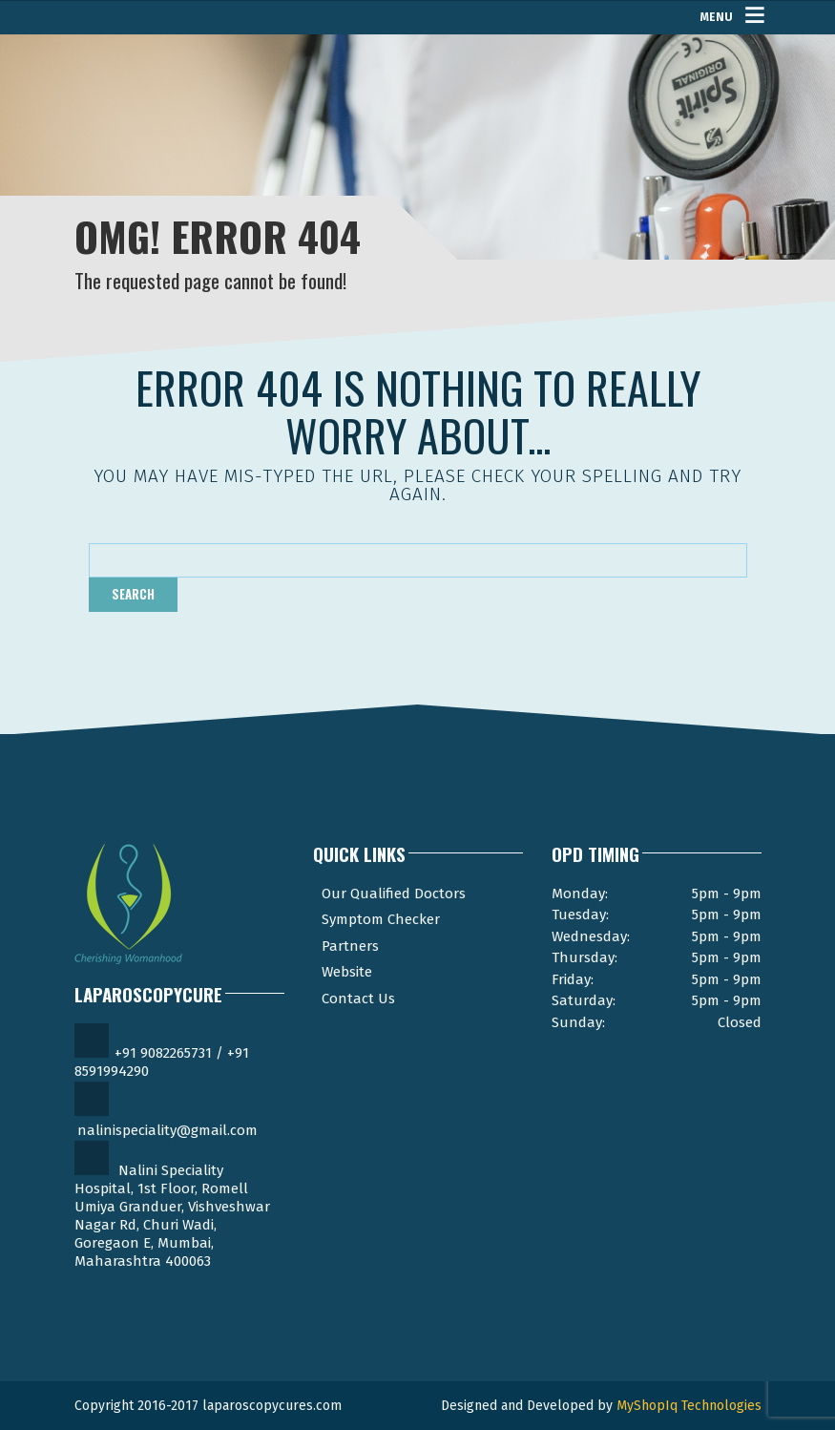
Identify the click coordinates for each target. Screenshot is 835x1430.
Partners (350, 946)
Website (347, 971)
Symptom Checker (381, 919)
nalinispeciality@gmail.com (167, 1130)
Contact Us (358, 998)
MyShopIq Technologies (689, 1406)
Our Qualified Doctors (394, 893)
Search (133, 593)
